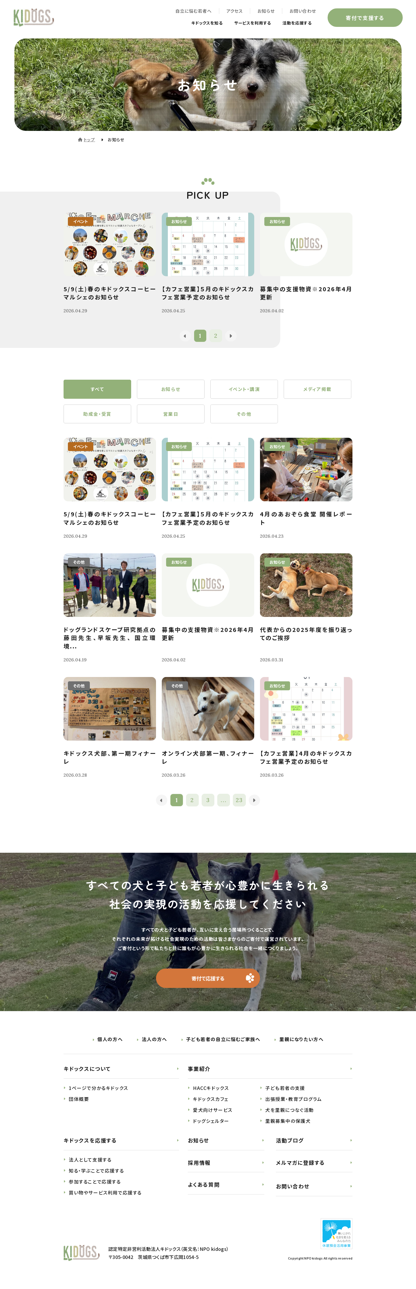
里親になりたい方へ (301, 1043)
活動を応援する (294, 23)
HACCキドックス (211, 1092)
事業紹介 (199, 1073)
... (224, 804)
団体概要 (79, 1103)
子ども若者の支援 (285, 1092)
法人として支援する (90, 1164)
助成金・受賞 (97, 416)
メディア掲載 (317, 390)
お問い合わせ (301, 12)
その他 (244, 416)
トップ (89, 139)
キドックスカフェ (211, 1103)
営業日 (171, 416)
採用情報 (199, 1167)
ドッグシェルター (211, 1125)
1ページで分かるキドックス (98, 1092)
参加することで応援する (95, 1186)
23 (240, 804)
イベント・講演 (244, 390)
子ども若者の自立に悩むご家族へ (223, 1043)
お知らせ (265, 12)
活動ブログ (290, 1145)
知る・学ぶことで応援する (96, 1175)
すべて (97, 390)
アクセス (233, 12)
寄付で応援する (208, 982)
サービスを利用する (245, 23)
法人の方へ (154, 1043)
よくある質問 (204, 1189)
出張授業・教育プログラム (293, 1103)
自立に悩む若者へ (192, 12)
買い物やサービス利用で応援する (105, 1197)
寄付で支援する (364, 18)
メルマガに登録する (300, 1167)
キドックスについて (87, 1073)
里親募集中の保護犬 (288, 1125)
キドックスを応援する (90, 1145)
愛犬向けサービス (213, 1114)
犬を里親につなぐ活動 (289, 1114)
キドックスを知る (194, 23)
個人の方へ (110, 1043)
